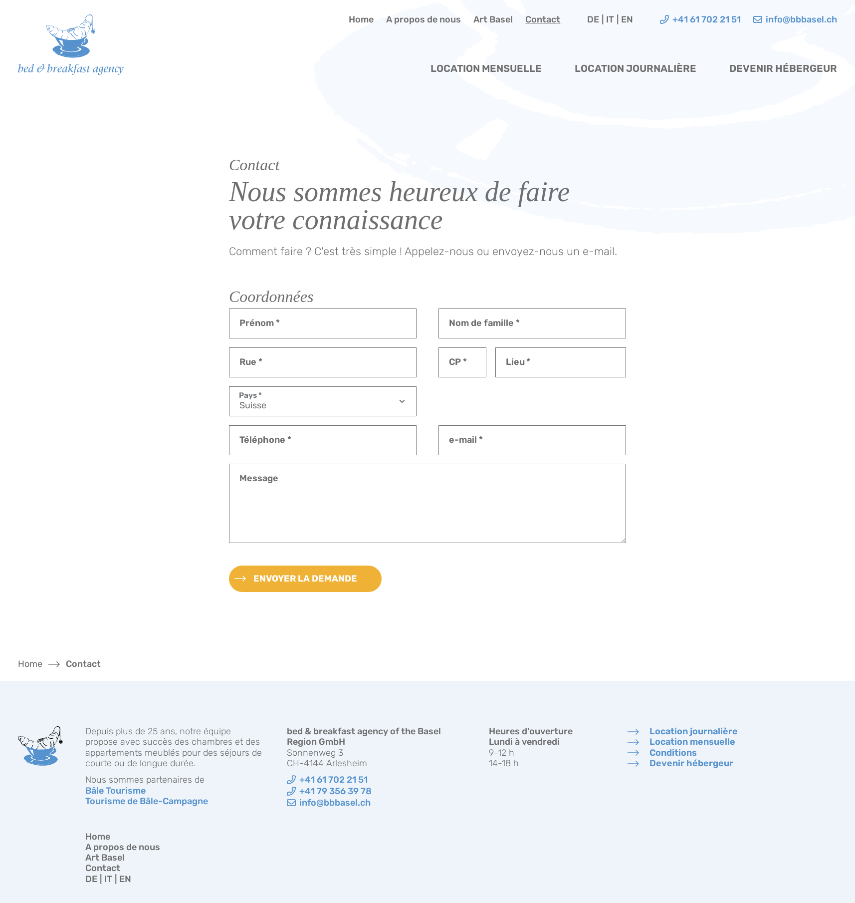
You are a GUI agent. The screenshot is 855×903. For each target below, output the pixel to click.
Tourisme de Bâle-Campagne (146, 801)
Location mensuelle (486, 68)
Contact (542, 19)
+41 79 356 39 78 (335, 791)
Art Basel (493, 19)
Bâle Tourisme (115, 790)
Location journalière (635, 68)
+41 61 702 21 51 (333, 780)
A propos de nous (423, 19)
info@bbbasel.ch (335, 803)
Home (361, 19)
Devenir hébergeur (783, 68)
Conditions (673, 753)
